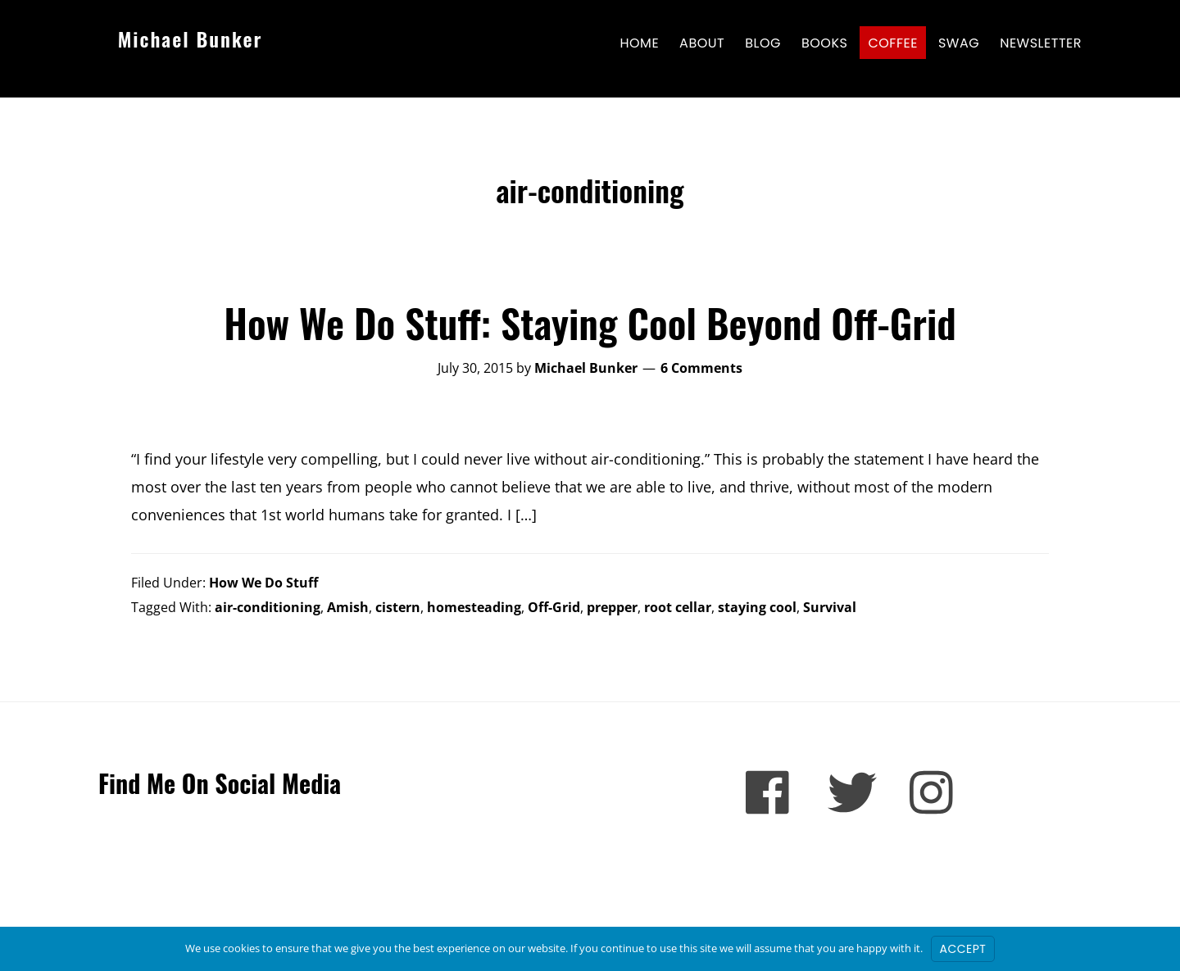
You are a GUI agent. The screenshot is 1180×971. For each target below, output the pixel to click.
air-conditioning (267, 607)
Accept (963, 949)
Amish (348, 607)
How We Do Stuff (263, 583)
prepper (612, 607)
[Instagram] (934, 792)
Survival (829, 607)
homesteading (474, 607)
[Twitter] (852, 792)
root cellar (677, 607)
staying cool (757, 607)
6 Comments (701, 368)
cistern (397, 607)
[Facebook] (770, 792)
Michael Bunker (190, 38)
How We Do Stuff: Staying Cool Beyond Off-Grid (590, 322)
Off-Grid (554, 607)
